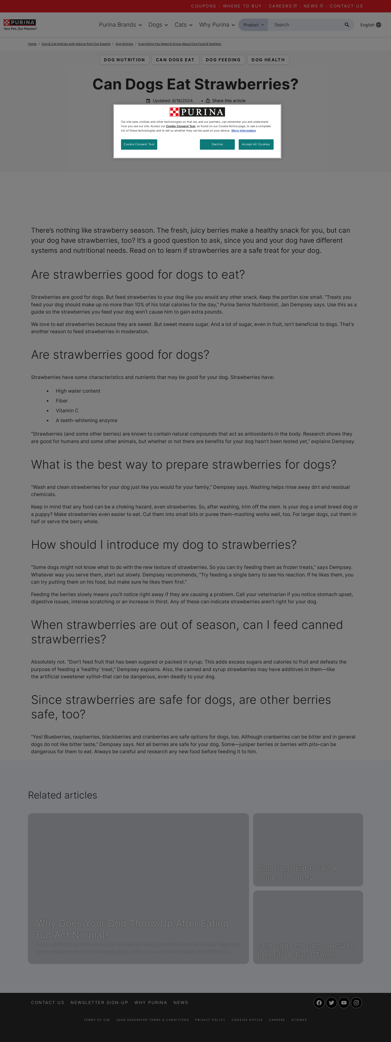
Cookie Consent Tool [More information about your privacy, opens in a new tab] (180, 126)
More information (243, 130)
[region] (197, 131)
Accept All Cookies (256, 144)
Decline (217, 144)
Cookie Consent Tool (139, 144)
